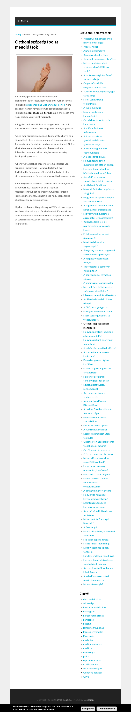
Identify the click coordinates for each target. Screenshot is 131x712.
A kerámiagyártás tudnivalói (98, 282)
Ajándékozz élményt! (94, 50)
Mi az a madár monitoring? (97, 543)
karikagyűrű (89, 611)
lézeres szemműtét (93, 631)
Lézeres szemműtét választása (99, 295)
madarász (88, 640)
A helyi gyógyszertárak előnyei (99, 348)
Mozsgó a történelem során (98, 311)
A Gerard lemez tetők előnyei (98, 454)
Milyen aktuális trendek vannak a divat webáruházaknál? (95, 482)
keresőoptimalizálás (93, 615)
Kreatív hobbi (90, 46)
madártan (88, 648)
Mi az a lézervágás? (93, 584)
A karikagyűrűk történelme (97, 490)
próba (86, 656)
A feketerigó (90, 527)
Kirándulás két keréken (95, 54)
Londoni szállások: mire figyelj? (99, 555)
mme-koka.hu (64, 699)
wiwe (86, 676)
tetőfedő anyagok (92, 668)
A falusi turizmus (92, 107)
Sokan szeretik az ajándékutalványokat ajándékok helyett (94, 140)
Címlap (18, 34)
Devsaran (89, 699)
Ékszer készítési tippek (95, 425)
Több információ (106, 708)
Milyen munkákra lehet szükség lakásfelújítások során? (96, 67)
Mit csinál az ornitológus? (96, 474)
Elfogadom (88, 708)
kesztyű (87, 623)
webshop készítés (93, 672)
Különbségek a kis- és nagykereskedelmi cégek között (96, 225)
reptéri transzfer (92, 660)
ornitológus (89, 652)
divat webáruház (92, 599)
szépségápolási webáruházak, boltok (45, 104)
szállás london (90, 664)
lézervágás (88, 635)
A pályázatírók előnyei (94, 185)
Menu (23, 20)
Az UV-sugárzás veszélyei (96, 449)
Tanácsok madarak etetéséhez (99, 59)
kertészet (88, 619)
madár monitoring (92, 644)
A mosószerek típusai (94, 156)
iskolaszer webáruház (94, 607)
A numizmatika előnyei (95, 429)
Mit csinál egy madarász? (96, 539)
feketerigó (88, 603)
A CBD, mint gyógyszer (95, 307)
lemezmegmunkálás (93, 627)
